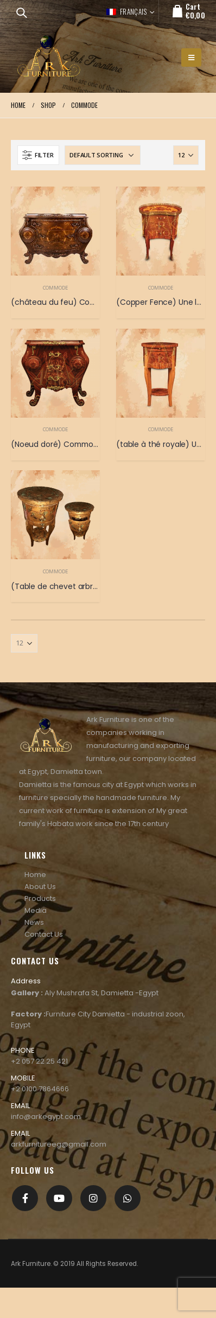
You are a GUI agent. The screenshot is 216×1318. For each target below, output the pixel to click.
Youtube (59, 1198)
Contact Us (43, 934)
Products (40, 898)
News (34, 922)
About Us (40, 886)
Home (35, 874)
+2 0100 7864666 (40, 1089)
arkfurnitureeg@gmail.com (58, 1144)
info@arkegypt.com (46, 1116)
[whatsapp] (128, 1198)
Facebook (25, 1198)
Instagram (93, 1198)
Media (35, 910)
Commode (55, 287)
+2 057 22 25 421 (39, 1061)
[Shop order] (103, 155)
